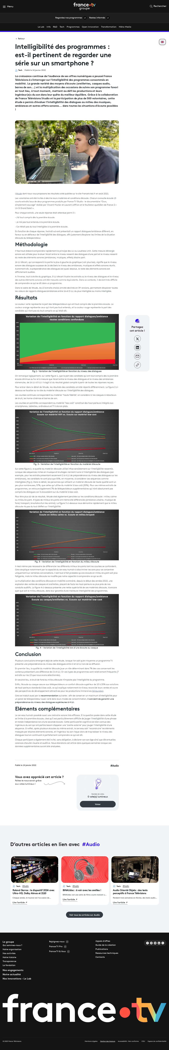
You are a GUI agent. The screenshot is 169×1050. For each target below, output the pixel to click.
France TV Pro (58, 946)
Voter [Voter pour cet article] (98, 804)
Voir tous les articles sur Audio (84, 914)
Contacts (100, 957)
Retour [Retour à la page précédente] (20, 38)
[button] (8, 6)
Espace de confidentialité (157, 1041)
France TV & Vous (59, 951)
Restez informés (99, 18)
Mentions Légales (91, 1041)
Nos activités (9, 953)
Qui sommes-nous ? (12, 945)
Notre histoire (9, 957)
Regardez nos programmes (71, 18)
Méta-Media (125, 27)
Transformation (108, 27)
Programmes (73, 27)
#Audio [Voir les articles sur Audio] (25, 886)
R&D (55, 27)
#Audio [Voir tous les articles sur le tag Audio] (91, 843)
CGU (143, 1041)
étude (19, 194)
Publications (101, 949)
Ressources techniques (106, 953)
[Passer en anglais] (162, 42)
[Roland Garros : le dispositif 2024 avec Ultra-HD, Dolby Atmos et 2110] (35, 896)
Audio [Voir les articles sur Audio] (115, 765)
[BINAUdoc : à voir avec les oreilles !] (85, 895)
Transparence (9, 961)
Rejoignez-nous (59, 941)
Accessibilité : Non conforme (128, 1041)
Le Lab (41, 27)
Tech (62, 27)
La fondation (9, 965)
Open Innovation (90, 27)
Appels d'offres (102, 941)
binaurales (98, 691)
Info (49, 27)
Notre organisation (12, 949)
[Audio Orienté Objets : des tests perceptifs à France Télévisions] (135, 896)
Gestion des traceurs (107, 1041)
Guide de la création (105, 945)
